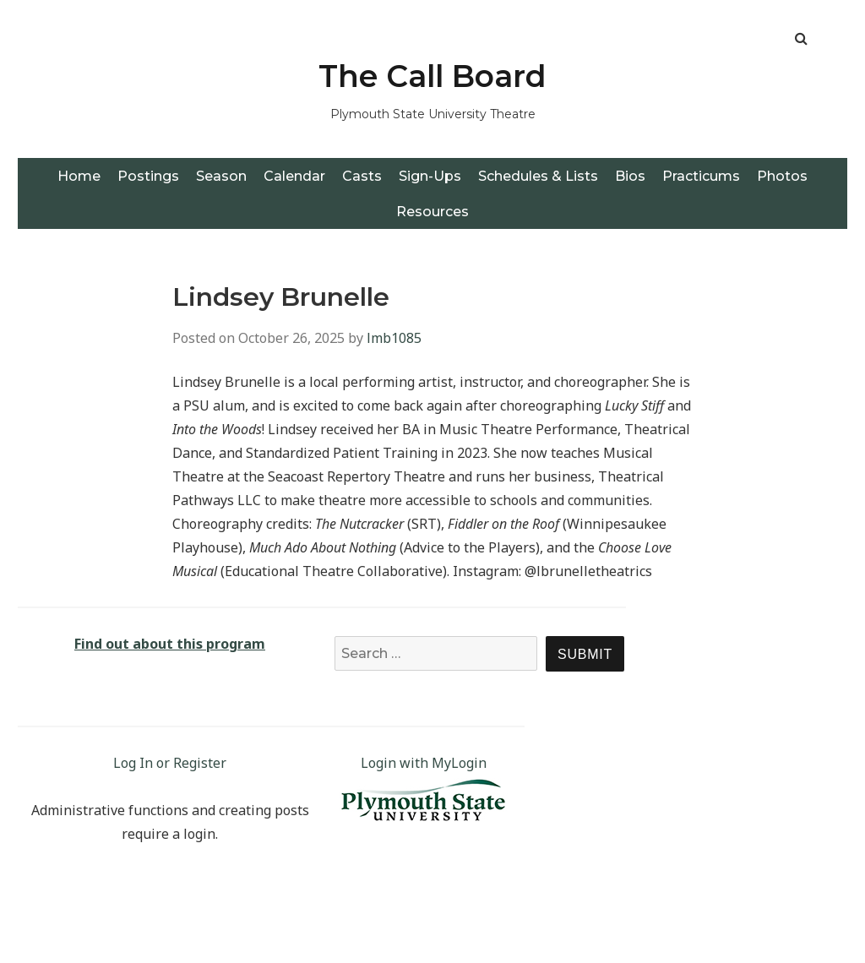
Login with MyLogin (424, 763)
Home (79, 176)
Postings (148, 176)
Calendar (294, 176)
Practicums (701, 176)
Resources (432, 212)
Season (221, 176)
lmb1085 (394, 338)
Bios (630, 176)
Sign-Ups (430, 176)
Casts (362, 176)
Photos (782, 176)
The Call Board (432, 76)
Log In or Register (169, 763)
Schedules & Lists (538, 176)
